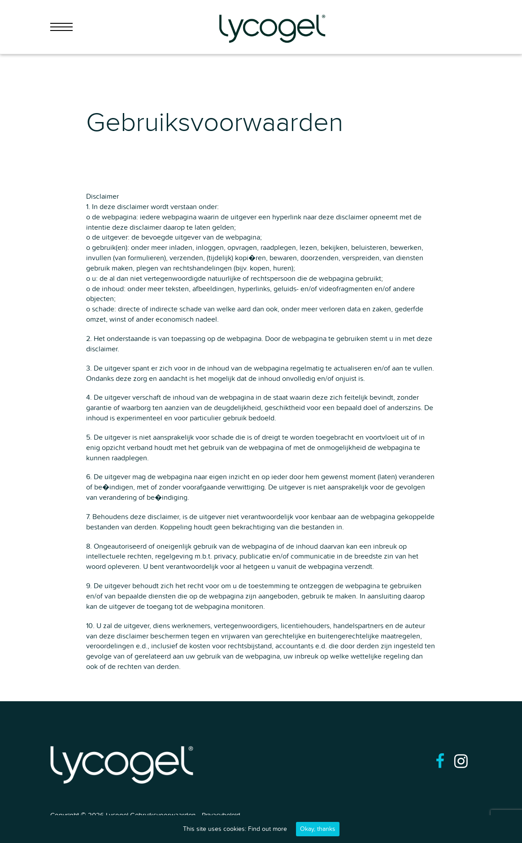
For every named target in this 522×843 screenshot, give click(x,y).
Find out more (267, 829)
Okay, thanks (317, 829)
